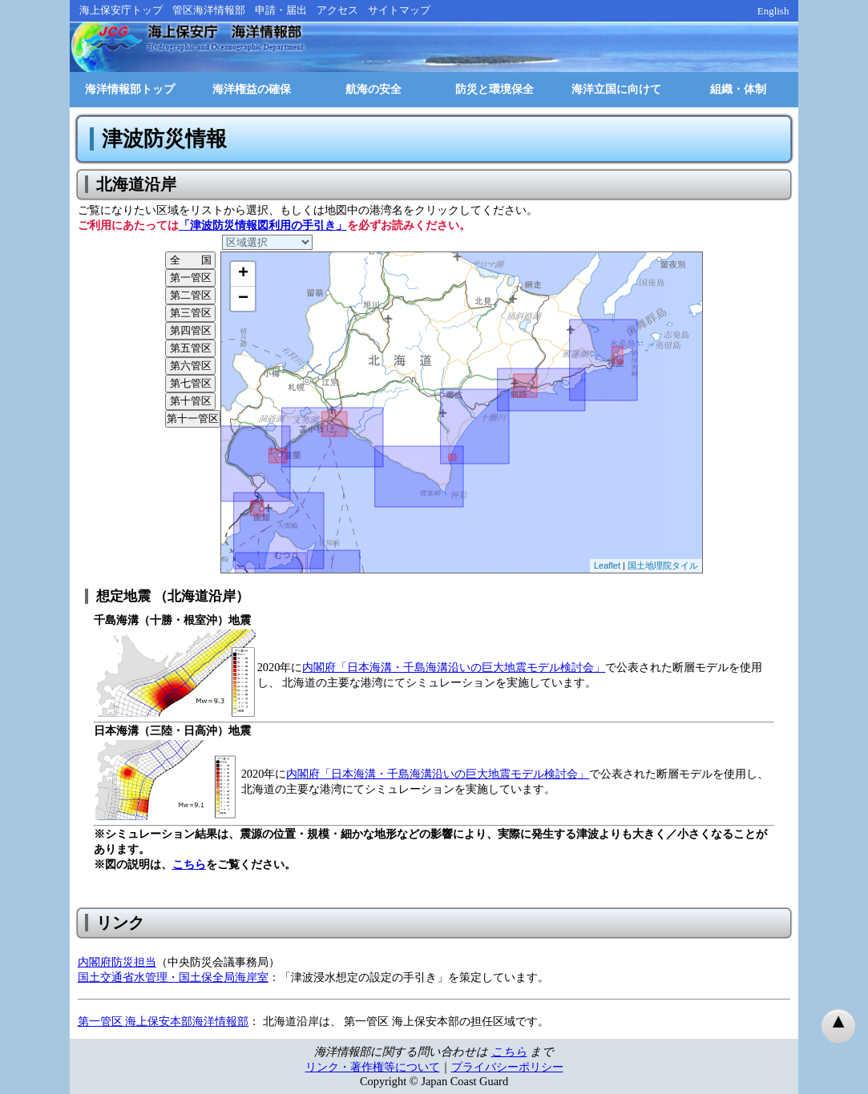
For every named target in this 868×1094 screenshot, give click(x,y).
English (773, 11)
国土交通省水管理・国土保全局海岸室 (173, 977)
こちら (189, 864)
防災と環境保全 (494, 89)
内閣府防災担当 (117, 961)
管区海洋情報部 (208, 10)
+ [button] (243, 274)
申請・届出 (281, 10)
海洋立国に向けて (616, 89)
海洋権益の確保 (251, 89)
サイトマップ (399, 10)
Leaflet (607, 565)
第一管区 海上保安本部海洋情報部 (163, 1021)
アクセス (337, 10)
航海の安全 (373, 89)
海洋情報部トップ (130, 89)
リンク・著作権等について (372, 1066)
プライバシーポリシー (507, 1066)
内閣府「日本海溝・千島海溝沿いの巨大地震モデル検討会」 (453, 667)
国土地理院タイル (663, 565)
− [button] (243, 299)
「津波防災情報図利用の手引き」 (263, 225)
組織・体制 (738, 89)
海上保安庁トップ (121, 10)
